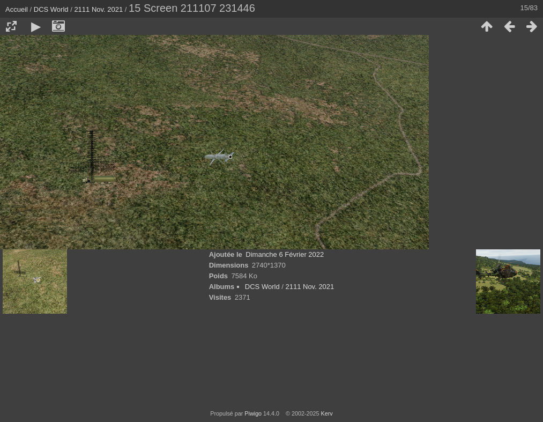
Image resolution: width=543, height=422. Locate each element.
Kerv (327, 413)
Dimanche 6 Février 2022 (285, 254)
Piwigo (253, 413)
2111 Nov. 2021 (98, 9)
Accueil (16, 9)
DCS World (51, 9)
